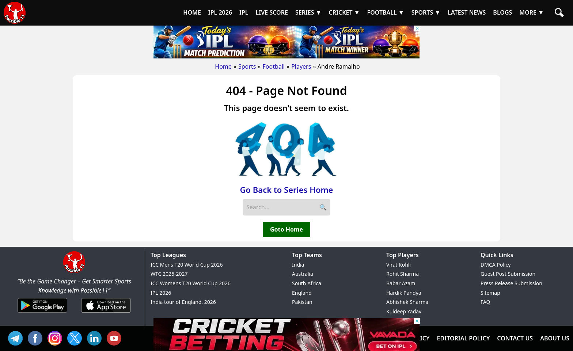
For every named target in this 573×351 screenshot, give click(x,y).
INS (57, 337)
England (302, 292)
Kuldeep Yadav (403, 311)
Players (301, 66)
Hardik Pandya (403, 292)
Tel (17, 337)
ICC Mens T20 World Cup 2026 (187, 264)
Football (273, 66)
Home (223, 66)
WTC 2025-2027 (169, 273)
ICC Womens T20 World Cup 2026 (191, 283)
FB (37, 337)
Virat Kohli (398, 264)
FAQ (485, 301)
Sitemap (490, 292)
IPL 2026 (161, 292)
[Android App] (42, 313)
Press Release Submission (511, 283)
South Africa (306, 283)
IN (96, 337)
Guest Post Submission (508, 273)
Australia (302, 273)
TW (76, 337)
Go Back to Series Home (286, 189)
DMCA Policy (496, 264)
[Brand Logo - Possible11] (74, 272)
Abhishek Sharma (407, 301)
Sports (247, 66)
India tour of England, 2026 (183, 301)
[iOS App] (106, 313)
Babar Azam (400, 283)
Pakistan (302, 301)
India (298, 264)
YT (116, 337)
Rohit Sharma (402, 273)
